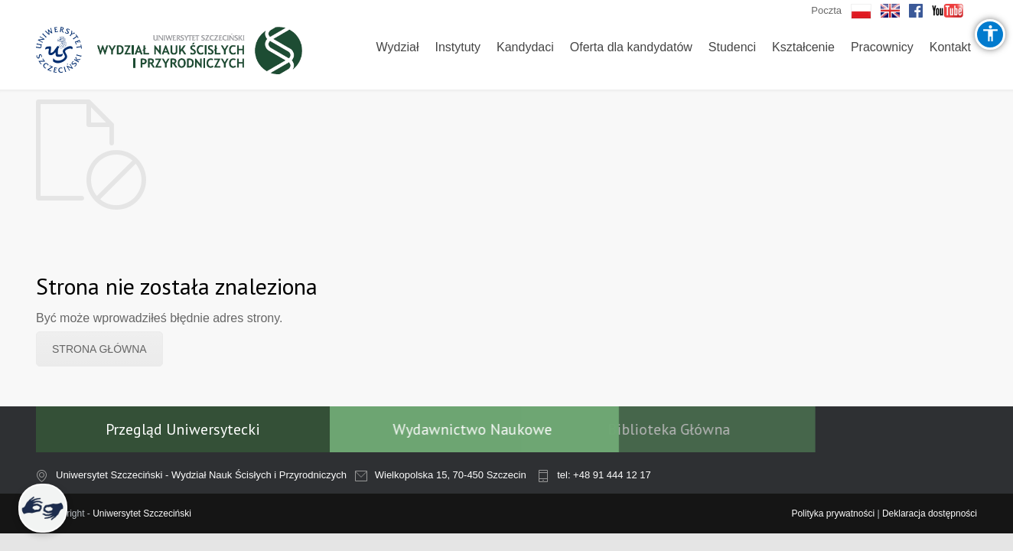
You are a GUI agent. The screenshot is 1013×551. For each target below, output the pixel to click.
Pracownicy (882, 47)
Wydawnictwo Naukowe (435, 429)
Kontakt (950, 47)
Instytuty (457, 47)
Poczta (826, 10)
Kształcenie (803, 47)
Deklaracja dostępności (929, 513)
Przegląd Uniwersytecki (183, 429)
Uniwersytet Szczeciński (142, 513)
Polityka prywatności (833, 513)
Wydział (397, 47)
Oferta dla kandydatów (631, 47)
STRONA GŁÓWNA (99, 349)
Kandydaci (525, 47)
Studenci (732, 47)
